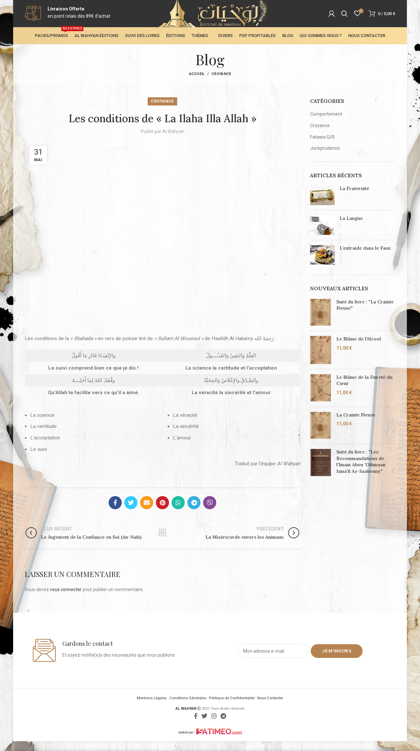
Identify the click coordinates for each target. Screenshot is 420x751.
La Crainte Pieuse (355, 424)
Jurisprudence (325, 158)
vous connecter (66, 599)
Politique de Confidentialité (231, 708)
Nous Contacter (270, 708)
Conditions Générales (188, 708)
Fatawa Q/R (322, 146)
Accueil (197, 84)
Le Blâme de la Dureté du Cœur (364, 390)
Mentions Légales (152, 708)
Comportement (326, 123)
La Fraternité (354, 198)
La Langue (351, 228)
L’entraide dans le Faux (365, 258)
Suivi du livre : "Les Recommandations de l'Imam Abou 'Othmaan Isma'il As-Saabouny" (361, 471)
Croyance (221, 84)
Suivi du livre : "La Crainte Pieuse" (365, 314)
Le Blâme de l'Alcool (358, 349)
